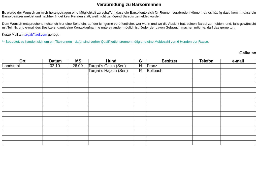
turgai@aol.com (35, 34)
